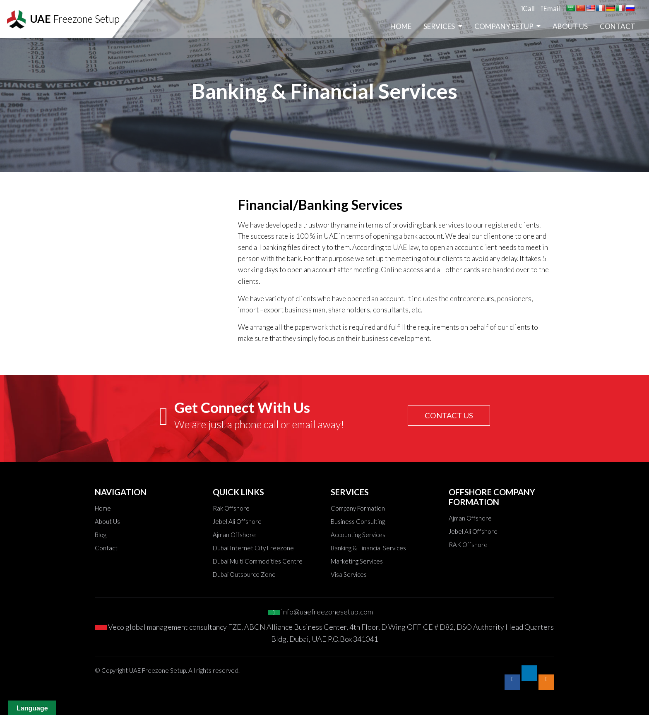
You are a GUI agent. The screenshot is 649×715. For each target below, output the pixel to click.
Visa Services (349, 574)
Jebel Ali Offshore (237, 521)
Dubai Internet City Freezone (253, 548)
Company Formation (358, 508)
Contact (617, 29)
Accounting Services (358, 534)
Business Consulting (358, 521)
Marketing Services (357, 561)
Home (400, 29)
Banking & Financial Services (368, 548)
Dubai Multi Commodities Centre (258, 561)
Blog (100, 534)
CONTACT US (446, 415)
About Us (570, 29)
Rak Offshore (231, 508)
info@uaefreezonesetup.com (320, 611)
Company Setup (504, 29)
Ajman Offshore (234, 534)
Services (439, 29)
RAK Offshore (468, 544)
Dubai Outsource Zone (244, 574)
